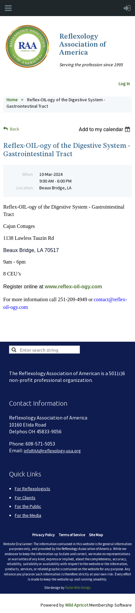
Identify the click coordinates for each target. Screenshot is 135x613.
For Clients (25, 497)
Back (14, 129)
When (27, 174)
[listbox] (105, 129)
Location (24, 188)
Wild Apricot (76, 605)
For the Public (28, 506)
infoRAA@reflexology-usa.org (52, 451)
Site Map (96, 534)
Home (12, 100)
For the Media (28, 515)
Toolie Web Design (78, 587)
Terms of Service (72, 534)
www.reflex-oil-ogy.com (73, 286)
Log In (125, 83)
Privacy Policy (43, 534)
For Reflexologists (32, 488)
